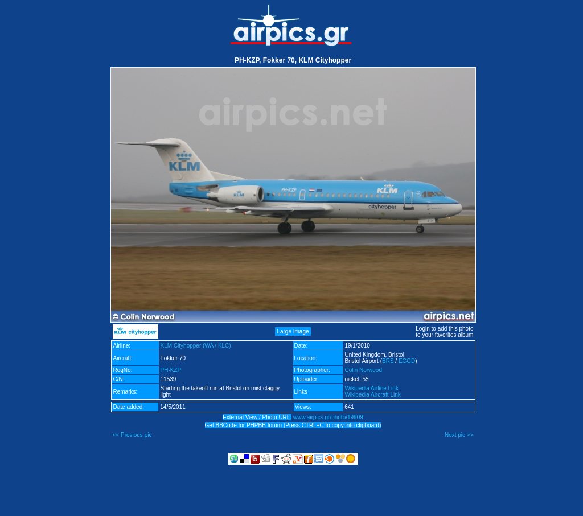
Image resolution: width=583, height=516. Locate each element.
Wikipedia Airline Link (371, 388)
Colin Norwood (363, 370)
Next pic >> (459, 435)
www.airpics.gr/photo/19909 (328, 417)
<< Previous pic (132, 435)
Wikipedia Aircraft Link (372, 394)
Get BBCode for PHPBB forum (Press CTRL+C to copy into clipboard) (293, 425)
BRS (388, 361)
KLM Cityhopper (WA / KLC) (196, 345)
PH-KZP (171, 370)
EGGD (407, 361)
